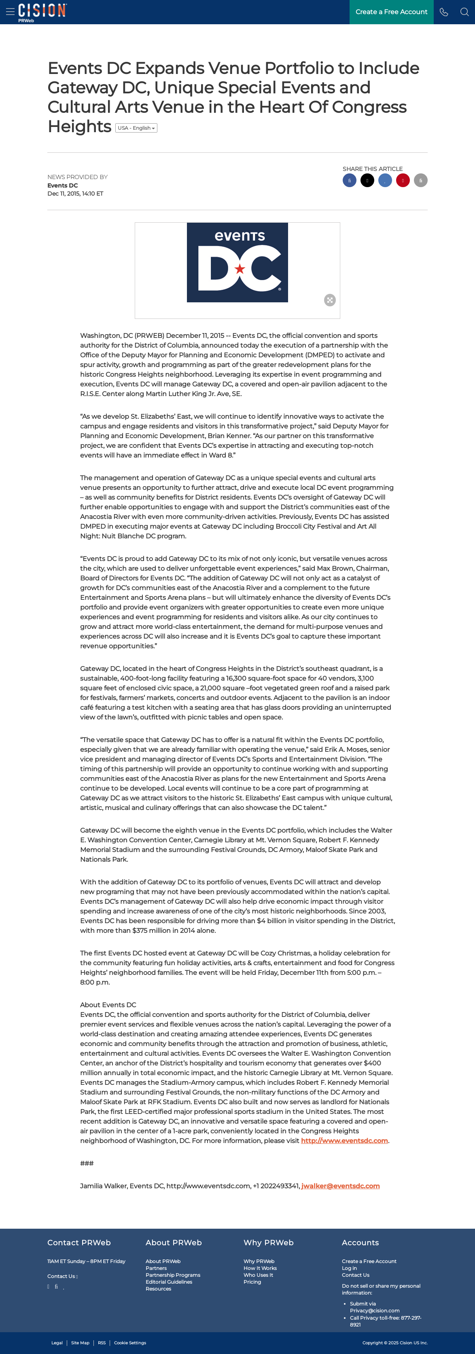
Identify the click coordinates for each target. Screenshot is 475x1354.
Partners (156, 1268)
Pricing (252, 1282)
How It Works (260, 1268)
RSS (102, 1343)
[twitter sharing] (367, 181)
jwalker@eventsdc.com (340, 1186)
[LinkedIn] (64, 1286)
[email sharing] (421, 181)
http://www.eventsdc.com (344, 1141)
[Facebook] (56, 1286)
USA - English (136, 128)
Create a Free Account (369, 1261)
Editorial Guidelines (169, 1282)
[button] (464, 12)
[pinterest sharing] (403, 181)
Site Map (80, 1343)
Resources (158, 1289)
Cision (406, 1343)
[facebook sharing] (349, 181)
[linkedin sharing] (385, 181)
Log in (349, 1268)
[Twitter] (49, 1286)
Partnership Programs (173, 1275)
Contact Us (62, 1276)
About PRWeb (163, 1261)
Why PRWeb (259, 1261)
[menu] (10, 12)
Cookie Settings (130, 1343)
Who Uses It (258, 1275)
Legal (57, 1343)
